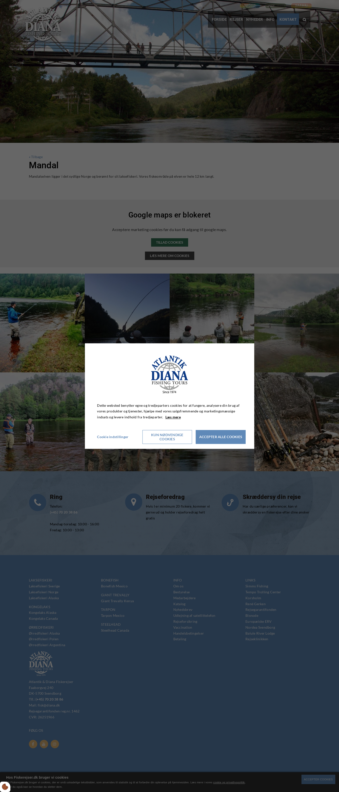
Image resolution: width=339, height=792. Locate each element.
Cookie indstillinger (112, 437)
